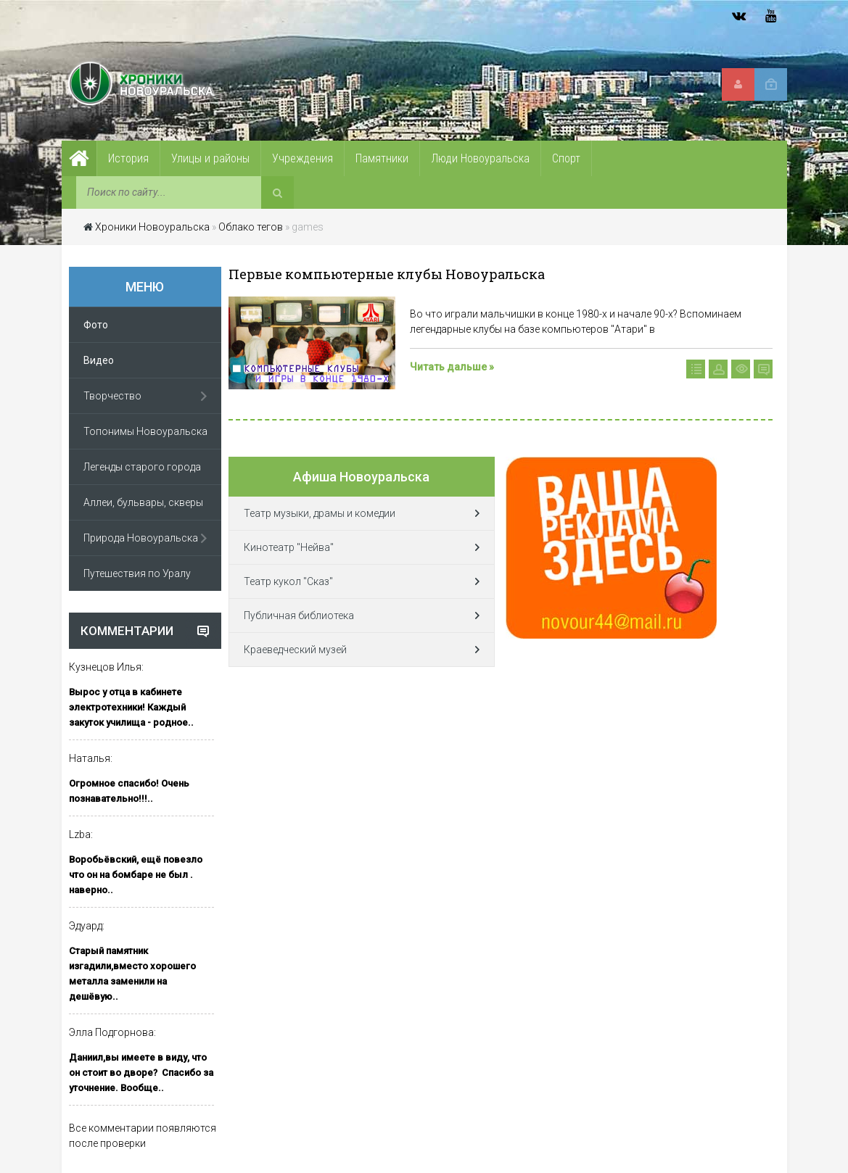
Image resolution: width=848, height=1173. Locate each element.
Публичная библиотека (299, 615)
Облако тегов (250, 227)
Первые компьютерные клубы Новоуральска (387, 274)
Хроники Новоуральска (152, 227)
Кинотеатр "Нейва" (289, 547)
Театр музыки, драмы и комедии (319, 513)
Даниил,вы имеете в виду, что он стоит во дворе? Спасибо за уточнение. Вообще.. (141, 1072)
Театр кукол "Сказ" (288, 581)
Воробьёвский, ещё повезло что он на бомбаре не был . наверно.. (135, 874)
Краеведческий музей (295, 649)
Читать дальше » (452, 367)
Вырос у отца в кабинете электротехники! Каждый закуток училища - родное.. (131, 707)
